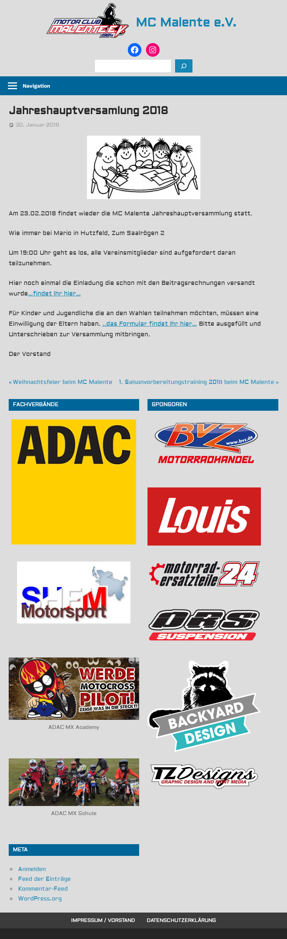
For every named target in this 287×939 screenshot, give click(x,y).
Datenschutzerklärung (181, 920)
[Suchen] (183, 66)
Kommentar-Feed (43, 889)
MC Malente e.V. (186, 22)
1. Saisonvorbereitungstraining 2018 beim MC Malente (196, 382)
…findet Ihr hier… (54, 293)
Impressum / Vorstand (103, 920)
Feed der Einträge (44, 879)
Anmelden (32, 869)
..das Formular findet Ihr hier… (149, 324)
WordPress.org (40, 898)
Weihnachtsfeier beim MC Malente (62, 382)
